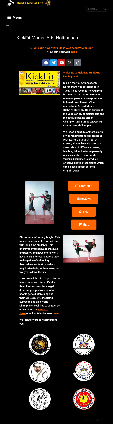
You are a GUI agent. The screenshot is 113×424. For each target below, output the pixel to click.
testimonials (38, 286)
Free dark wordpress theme (96, 420)
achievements (33, 297)
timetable (69, 147)
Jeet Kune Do (71, 139)
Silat (86, 139)
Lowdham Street (76, 102)
